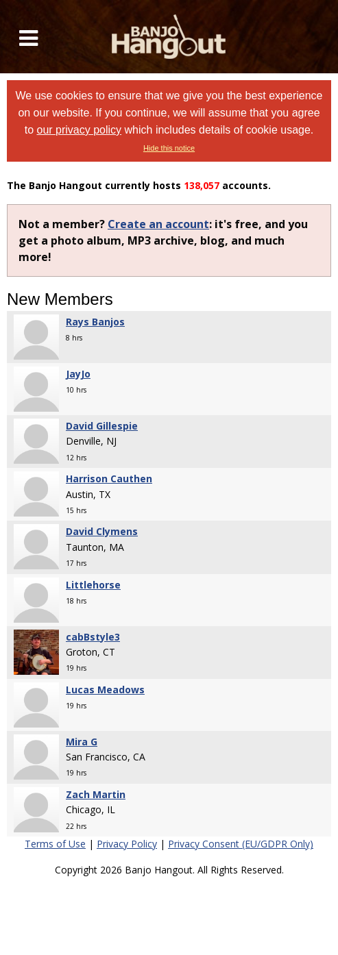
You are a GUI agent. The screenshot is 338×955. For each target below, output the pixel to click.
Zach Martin (95, 794)
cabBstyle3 (93, 636)
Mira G (81, 741)
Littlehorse (93, 584)
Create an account (158, 224)
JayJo (78, 373)
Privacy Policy (127, 843)
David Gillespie (102, 425)
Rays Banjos (95, 321)
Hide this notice (169, 148)
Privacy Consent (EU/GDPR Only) (240, 843)
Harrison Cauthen (109, 478)
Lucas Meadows (105, 689)
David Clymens (102, 531)
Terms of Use (55, 843)
